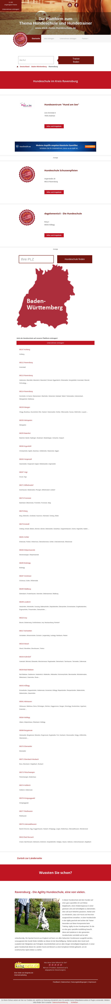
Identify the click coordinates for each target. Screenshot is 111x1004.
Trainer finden (76, 60)
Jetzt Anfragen (49, 38)
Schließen (74, 1002)
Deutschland (23, 66)
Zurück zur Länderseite (29, 858)
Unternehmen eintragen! (55, 343)
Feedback (56, 982)
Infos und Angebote (54, 126)
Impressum (92, 982)
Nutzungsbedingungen (79, 982)
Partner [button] (85, 38)
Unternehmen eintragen (68, 38)
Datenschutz (65, 982)
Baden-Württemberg (39, 66)
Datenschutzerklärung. (60, 1002)
